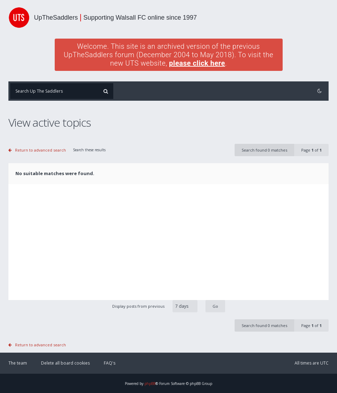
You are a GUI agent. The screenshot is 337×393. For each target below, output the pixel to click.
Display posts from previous (168, 306)
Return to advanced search (40, 150)
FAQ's (109, 363)
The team (17, 363)
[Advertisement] (168, 247)
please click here (197, 63)
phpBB (149, 383)
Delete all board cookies (65, 363)
